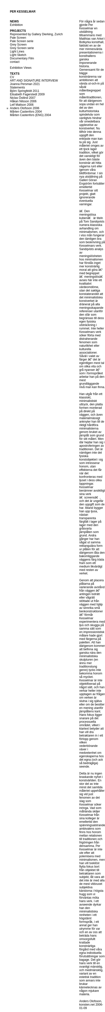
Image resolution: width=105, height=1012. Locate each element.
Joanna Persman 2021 (25, 84)
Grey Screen (18, 44)
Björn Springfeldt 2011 (24, 91)
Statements (17, 87)
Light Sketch (18, 55)
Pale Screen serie (21, 41)
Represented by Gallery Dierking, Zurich (36, 34)
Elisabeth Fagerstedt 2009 (27, 94)
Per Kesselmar (22, 11)
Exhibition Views (20, 67)
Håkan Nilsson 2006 (23, 101)
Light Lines (17, 51)
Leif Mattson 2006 (21, 104)
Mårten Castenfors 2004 (26, 111)
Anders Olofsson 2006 (24, 108)
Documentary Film (22, 58)
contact (15, 62)
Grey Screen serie (22, 48)
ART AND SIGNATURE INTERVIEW (34, 80)
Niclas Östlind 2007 (22, 98)
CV (12, 77)
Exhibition (16, 25)
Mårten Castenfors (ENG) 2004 (30, 115)
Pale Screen (18, 37)
